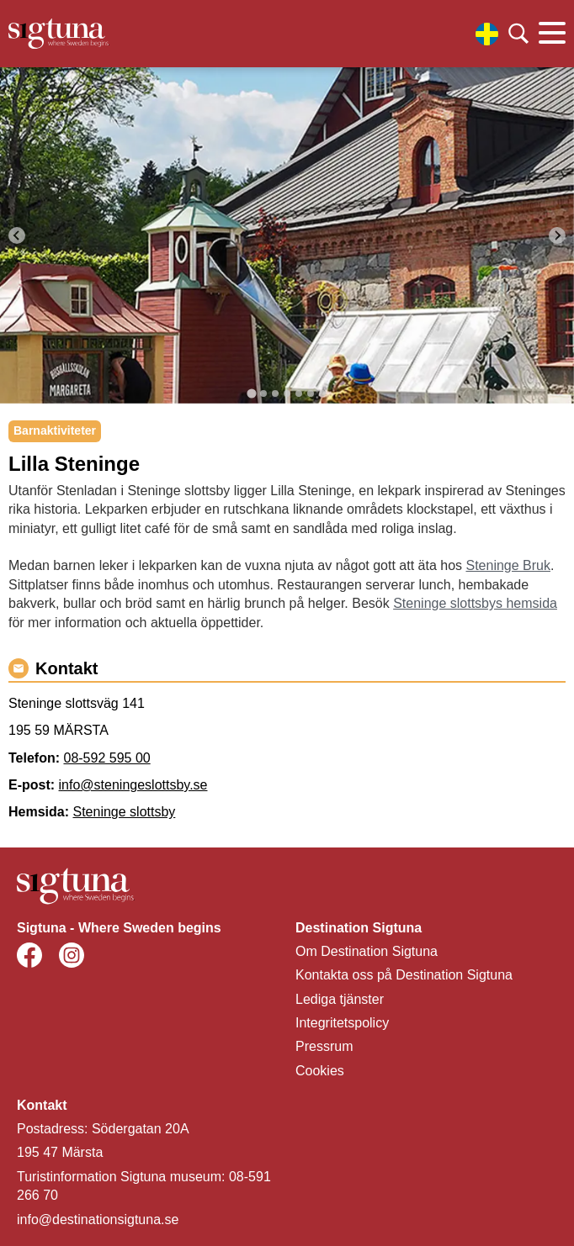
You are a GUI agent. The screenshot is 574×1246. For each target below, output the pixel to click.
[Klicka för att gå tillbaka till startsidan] (58, 33)
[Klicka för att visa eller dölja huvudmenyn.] (552, 33)
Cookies (319, 1071)
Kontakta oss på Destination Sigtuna (404, 975)
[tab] (251, 393)
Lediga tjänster (339, 999)
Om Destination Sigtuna (366, 951)
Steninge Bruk (507, 565)
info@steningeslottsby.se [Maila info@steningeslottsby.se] (133, 785)
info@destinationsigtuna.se (97, 1219)
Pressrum (324, 1046)
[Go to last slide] (16, 235)
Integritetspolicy (342, 1023)
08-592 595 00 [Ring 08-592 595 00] (106, 758)
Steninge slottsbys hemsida (475, 603)
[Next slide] (557, 235)
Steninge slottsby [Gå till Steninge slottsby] (123, 812)
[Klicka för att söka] (518, 33)
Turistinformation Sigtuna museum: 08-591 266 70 (144, 1185)
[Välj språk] (487, 34)
